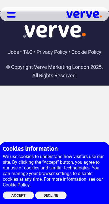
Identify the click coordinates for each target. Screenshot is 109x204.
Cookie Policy (86, 52)
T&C (28, 52)
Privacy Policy (52, 52)
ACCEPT (18, 195)
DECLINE (51, 195)
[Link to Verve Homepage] (84, 16)
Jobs (13, 52)
